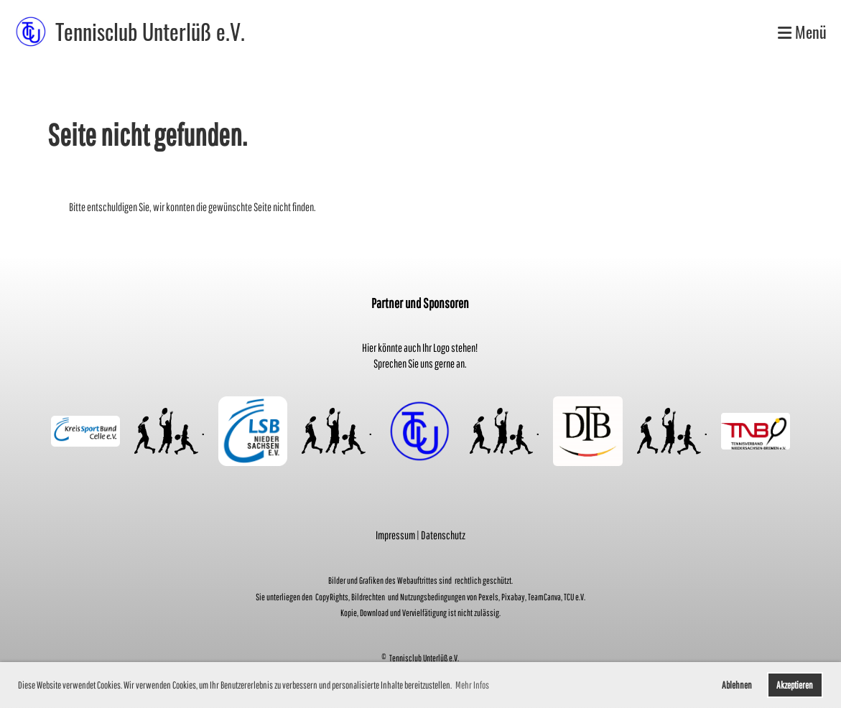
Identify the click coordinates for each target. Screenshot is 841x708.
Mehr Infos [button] (472, 685)
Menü (802, 32)
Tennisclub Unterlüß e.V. (150, 32)
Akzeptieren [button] (794, 685)
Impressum (395, 534)
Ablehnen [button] (737, 685)
